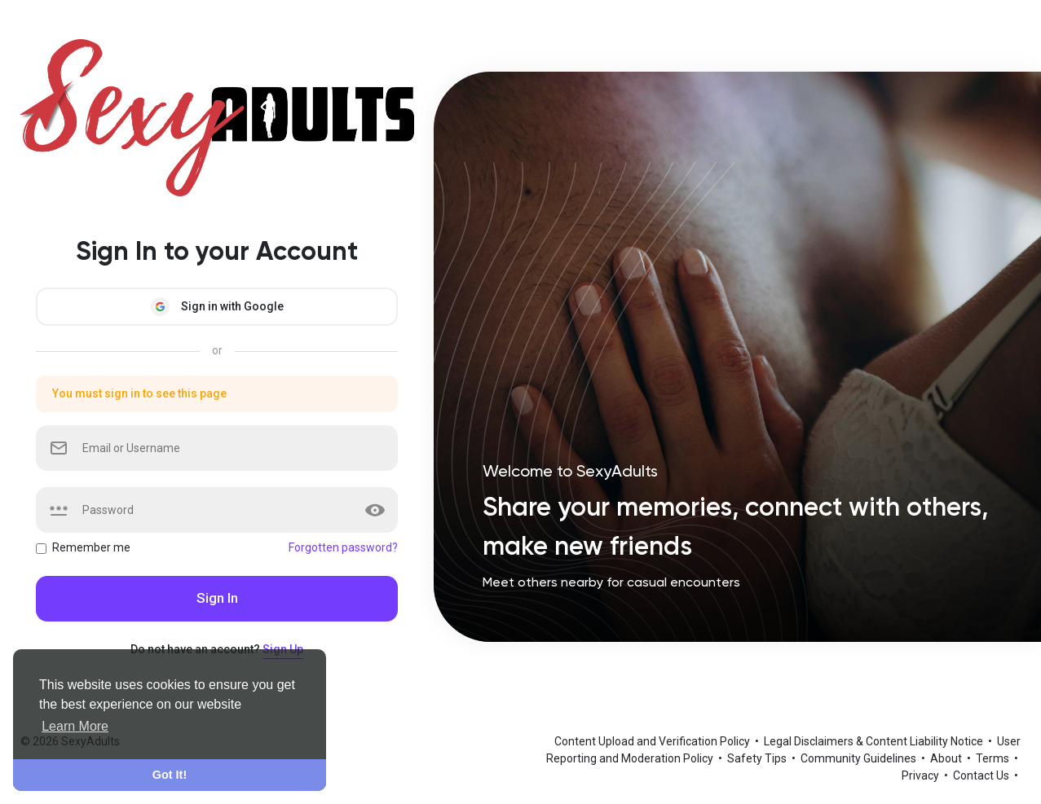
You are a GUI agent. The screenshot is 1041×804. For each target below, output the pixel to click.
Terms (994, 758)
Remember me (91, 547)
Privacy (922, 775)
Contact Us (982, 775)
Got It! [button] (169, 774)
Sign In (217, 598)
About (947, 758)
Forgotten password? (343, 547)
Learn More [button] (75, 726)
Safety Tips (758, 758)
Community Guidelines (860, 758)
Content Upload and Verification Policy (653, 741)
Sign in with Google (217, 306)
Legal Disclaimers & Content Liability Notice (875, 741)
